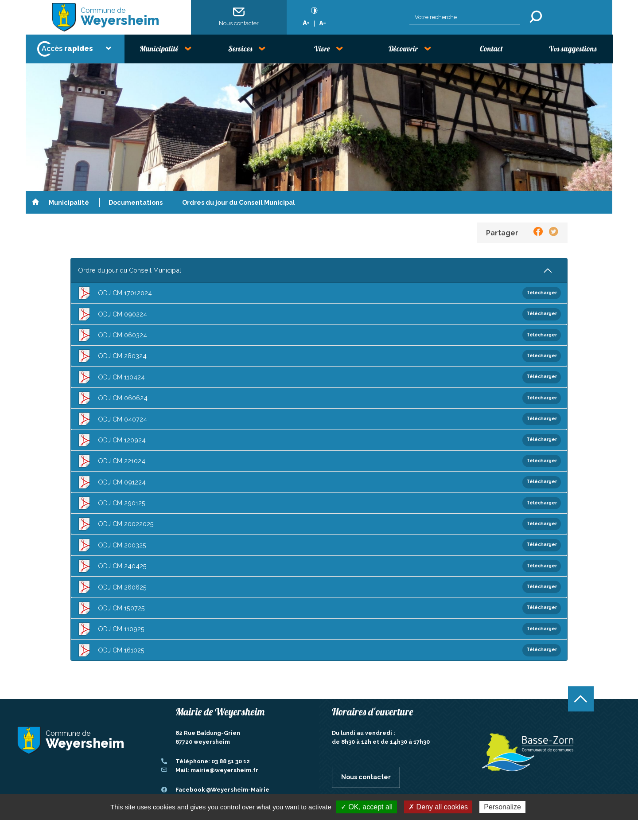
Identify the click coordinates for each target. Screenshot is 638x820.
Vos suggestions (572, 48)
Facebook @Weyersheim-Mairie (222, 789)
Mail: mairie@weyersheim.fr (216, 770)
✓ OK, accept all (367, 807)
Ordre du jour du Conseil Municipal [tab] (129, 270)
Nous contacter (239, 17)
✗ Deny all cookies (438, 807)
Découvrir (403, 48)
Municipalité (159, 48)
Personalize (502, 807)
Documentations (136, 202)
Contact (491, 48)
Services (240, 48)
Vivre (322, 48)
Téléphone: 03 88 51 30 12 (212, 761)
